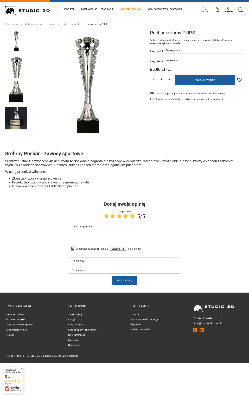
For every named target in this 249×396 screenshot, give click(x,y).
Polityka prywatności (141, 329)
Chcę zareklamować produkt (20, 325)
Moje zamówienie (20, 306)
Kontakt (10, 335)
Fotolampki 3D (89, 9)
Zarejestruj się (75, 314)
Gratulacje (107, 9)
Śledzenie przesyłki (15, 319)
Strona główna (12, 24)
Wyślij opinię (124, 280)
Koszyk (71, 319)
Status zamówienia (15, 314)
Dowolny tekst (204, 51)
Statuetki (69, 9)
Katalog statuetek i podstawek (165, 9)
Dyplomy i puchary (130, 9)
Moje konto (78, 306)
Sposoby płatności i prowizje (144, 319)
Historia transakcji (77, 335)
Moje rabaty (74, 340)
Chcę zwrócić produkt (16, 330)
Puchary (52, 24)
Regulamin (136, 324)
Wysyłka (135, 314)
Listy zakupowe (75, 325)
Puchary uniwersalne (71, 24)
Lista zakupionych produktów (82, 330)
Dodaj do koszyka (205, 80)
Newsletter (73, 345)
